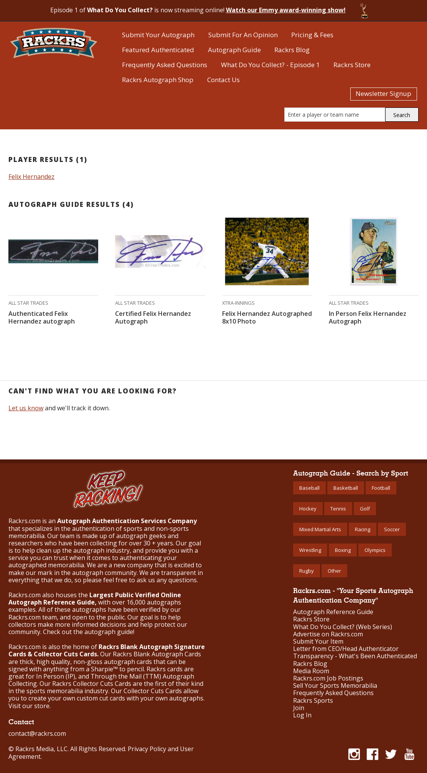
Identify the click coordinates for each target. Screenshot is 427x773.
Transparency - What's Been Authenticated (355, 656)
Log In (302, 715)
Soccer (392, 529)
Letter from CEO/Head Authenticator (346, 648)
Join (298, 708)
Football (381, 487)
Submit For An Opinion (243, 34)
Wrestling (310, 550)
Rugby (306, 570)
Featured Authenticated (158, 49)
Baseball (309, 487)
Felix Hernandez (31, 176)
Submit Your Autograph (158, 34)
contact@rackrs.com (37, 733)
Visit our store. (29, 706)
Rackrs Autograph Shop (157, 79)
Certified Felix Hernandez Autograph (153, 317)
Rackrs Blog (292, 49)
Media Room (311, 671)
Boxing (343, 550)
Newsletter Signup (383, 93)
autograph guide (108, 632)
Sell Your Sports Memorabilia (335, 685)
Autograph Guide (234, 49)
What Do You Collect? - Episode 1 (270, 64)
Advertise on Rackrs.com (328, 634)
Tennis (338, 508)
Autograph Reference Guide (333, 612)
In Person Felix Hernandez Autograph (367, 317)
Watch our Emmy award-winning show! (286, 10)
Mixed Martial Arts (320, 529)
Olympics (375, 550)
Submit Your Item (318, 641)
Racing (362, 529)
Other (334, 570)
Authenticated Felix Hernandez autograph (41, 317)
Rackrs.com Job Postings (328, 678)
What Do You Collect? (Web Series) (342, 627)
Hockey (308, 508)
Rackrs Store (352, 64)
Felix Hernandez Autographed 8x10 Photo (267, 317)
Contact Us (223, 79)
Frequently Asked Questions (164, 64)
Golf (365, 508)
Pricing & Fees (312, 34)
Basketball (345, 487)
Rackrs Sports (313, 700)
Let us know (25, 408)
